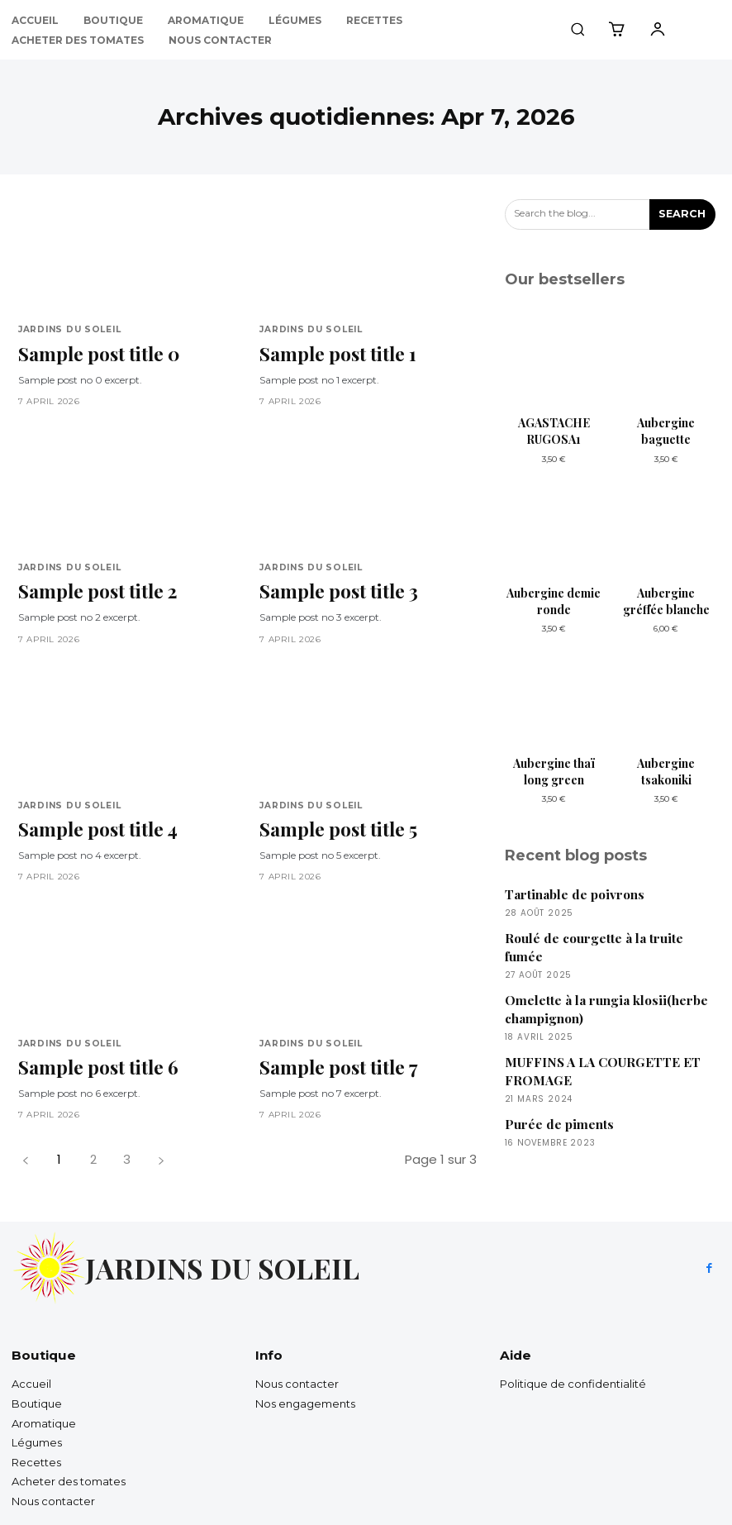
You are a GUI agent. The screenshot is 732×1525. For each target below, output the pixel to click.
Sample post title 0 (95, 350)
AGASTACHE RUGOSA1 (554, 431)
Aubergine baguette (666, 431)
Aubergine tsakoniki (666, 771)
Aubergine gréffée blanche (666, 601)
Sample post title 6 (94, 1053)
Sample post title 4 (93, 819)
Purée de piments (558, 1117)
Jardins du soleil (68, 330)
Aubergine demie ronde (553, 601)
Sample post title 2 (93, 585)
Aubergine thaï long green (554, 771)
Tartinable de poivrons (573, 893)
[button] (577, 29)
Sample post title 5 (334, 819)
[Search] (682, 214)
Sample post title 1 (333, 350)
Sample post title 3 (335, 585)
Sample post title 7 (334, 1053)
